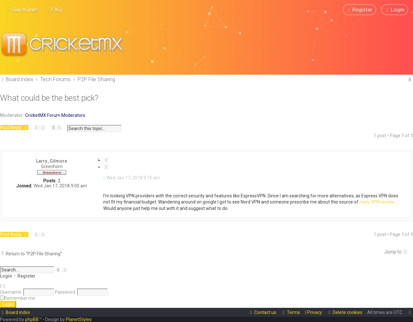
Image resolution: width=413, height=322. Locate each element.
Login (6, 275)
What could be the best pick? (49, 97)
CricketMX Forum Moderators (55, 115)
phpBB (32, 319)
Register (26, 275)
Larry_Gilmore (51, 160)
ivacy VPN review (376, 201)
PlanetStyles (79, 319)
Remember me (19, 297)
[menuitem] (53, 9)
